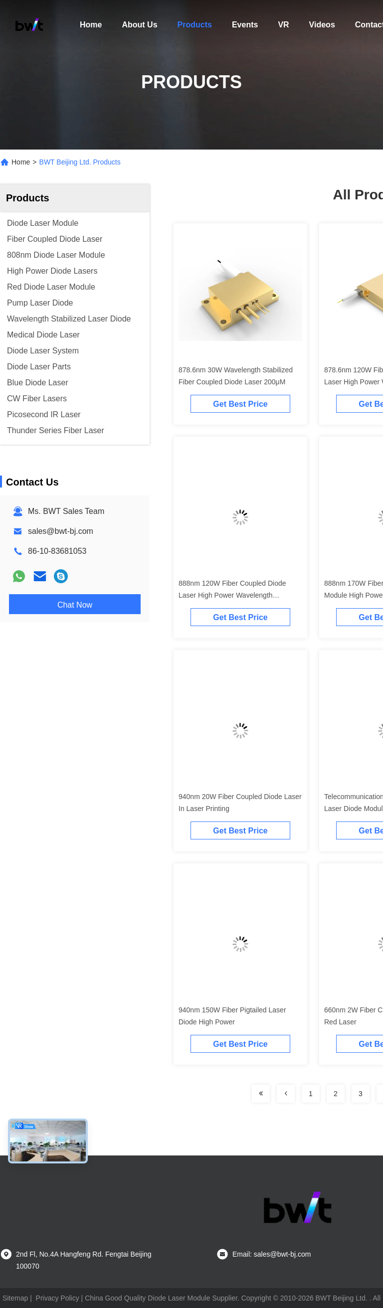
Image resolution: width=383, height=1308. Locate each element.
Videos (322, 24)
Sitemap (15, 1298)
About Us (139, 24)
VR (283, 24)
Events (245, 24)
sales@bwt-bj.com (60, 531)
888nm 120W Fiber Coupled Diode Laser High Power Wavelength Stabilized (232, 595)
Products (195, 24)
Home (91, 24)
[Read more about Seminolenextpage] (261, 1094)
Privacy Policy (57, 1298)
